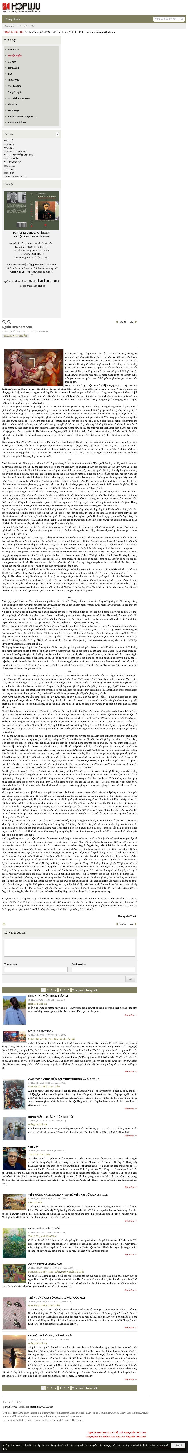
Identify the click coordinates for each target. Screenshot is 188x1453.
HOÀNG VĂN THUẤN (15, 335)
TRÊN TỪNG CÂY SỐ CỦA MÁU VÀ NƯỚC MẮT (56, 1297)
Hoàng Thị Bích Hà (37, 1003)
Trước (123, 321)
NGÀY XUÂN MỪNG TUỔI (44, 1228)
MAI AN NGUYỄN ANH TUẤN (19, 155)
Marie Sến (9, 172)
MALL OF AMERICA (40, 1031)
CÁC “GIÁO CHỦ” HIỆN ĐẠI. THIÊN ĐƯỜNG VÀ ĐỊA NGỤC (63, 1079)
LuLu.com (50, 264)
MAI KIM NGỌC (12, 162)
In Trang (4, 924)
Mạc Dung (9, 144)
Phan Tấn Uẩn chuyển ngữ (62, 1039)
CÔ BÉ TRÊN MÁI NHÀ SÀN (45, 1264)
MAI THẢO (10, 165)
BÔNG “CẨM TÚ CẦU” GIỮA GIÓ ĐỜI (50, 1116)
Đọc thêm (129, 1015)
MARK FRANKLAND (15, 176)
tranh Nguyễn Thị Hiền (72, 1271)
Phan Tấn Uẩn (35, 1202)
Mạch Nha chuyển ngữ (15, 151)
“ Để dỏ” (33, 1146)
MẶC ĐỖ (8, 141)
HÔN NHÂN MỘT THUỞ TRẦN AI (48, 995)
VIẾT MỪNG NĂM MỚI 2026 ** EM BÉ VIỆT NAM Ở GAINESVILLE (68, 1194)
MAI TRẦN (9, 169)
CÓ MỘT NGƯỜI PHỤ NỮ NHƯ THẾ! (50, 1335)
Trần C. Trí (33, 1236)
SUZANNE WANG (37, 1039)
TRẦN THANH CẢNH (39, 1154)
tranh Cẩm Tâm (48, 1236)
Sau (131, 321)
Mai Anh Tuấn (11, 158)
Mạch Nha (9, 148)
